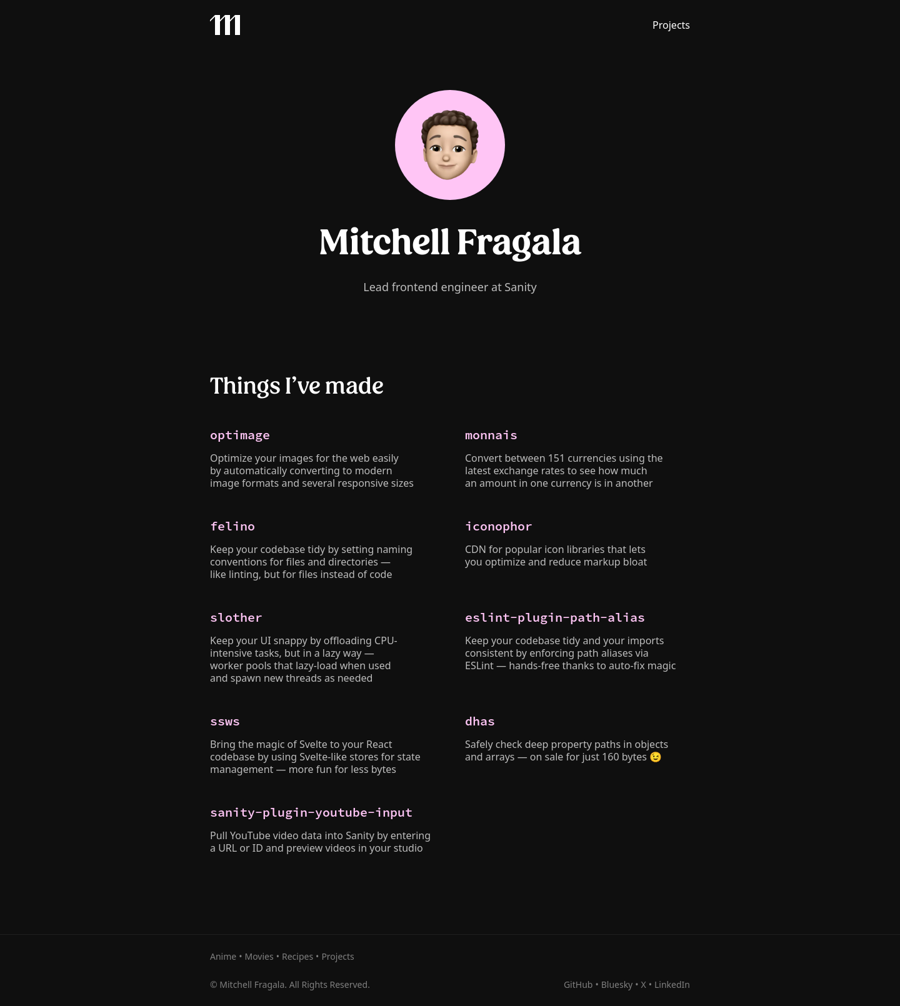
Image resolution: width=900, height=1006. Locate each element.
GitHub (578, 984)
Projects (671, 25)
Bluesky (617, 984)
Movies (258, 956)
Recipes (297, 956)
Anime (223, 956)
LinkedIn (672, 984)
